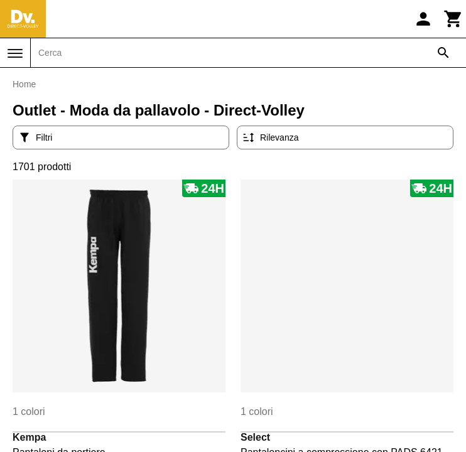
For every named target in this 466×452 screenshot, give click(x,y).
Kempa (29, 437)
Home (24, 84)
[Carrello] (453, 19)
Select (255, 437)
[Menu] (15, 53)
